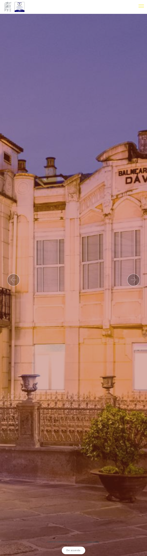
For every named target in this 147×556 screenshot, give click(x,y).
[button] (13, 280)
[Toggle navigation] (141, 6)
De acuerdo (73, 550)
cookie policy (92, 541)
